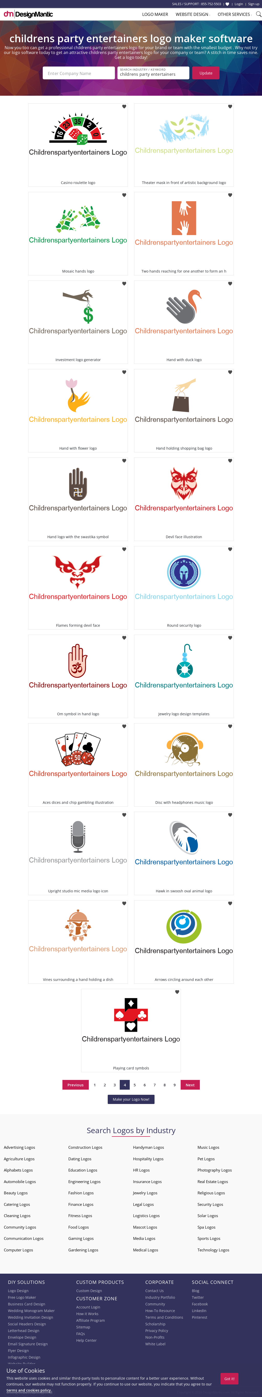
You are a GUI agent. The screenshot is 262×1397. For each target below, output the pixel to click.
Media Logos (144, 1237)
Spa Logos (206, 1226)
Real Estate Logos (213, 1180)
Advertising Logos (19, 1146)
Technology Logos (213, 1248)
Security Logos (210, 1203)
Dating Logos (79, 1157)
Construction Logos (85, 1146)
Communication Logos (23, 1237)
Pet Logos (206, 1157)
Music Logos (208, 1146)
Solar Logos (208, 1214)
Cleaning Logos (17, 1214)
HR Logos (141, 1169)
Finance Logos (80, 1203)
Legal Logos (143, 1203)
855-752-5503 (211, 4)
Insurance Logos (147, 1180)
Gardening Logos (83, 1248)
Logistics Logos (146, 1214)
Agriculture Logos (19, 1157)
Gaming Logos (81, 1237)
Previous (76, 1083)
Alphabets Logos (18, 1169)
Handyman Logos (148, 1146)
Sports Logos (209, 1237)
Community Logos (20, 1226)
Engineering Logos (84, 1180)
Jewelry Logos (145, 1191)
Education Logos (82, 1169)
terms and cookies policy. (29, 1390)
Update (206, 72)
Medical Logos (145, 1248)
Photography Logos (215, 1169)
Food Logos (78, 1226)
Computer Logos (18, 1248)
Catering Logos (17, 1203)
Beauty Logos (16, 1191)
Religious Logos (211, 1191)
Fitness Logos (80, 1214)
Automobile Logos (20, 1180)
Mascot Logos (145, 1226)
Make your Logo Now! (131, 1098)
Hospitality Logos (148, 1157)
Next (190, 1083)
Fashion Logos (81, 1191)
